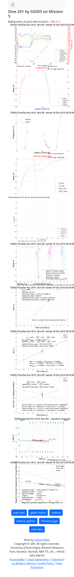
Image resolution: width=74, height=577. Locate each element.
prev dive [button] (19, 512)
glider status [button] (38, 512)
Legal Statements (38, 559)
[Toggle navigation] (12, 4)
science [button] (56, 512)
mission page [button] (49, 521)
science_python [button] (25, 521)
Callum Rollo (42, 540)
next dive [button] (37, 529)
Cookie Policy (45, 563)
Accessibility (17, 559)
